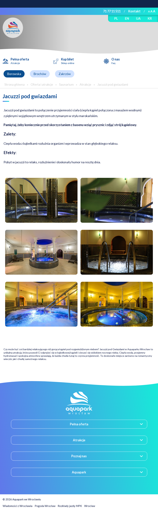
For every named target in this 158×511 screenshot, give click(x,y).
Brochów (39, 74)
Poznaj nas (79, 456)
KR (150, 18)
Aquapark (79, 472)
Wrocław (89, 505)
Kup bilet (67, 61)
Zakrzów (65, 74)
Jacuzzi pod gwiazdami (112, 84)
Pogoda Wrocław (45, 505)
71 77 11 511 (112, 11)
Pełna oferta (20, 61)
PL (116, 18)
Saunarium (66, 84)
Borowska (14, 74)
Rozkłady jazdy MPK (70, 505)
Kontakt (134, 11)
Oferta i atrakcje (42, 84)
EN (127, 18)
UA (138, 18)
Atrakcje (85, 84)
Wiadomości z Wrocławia (17, 505)
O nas (115, 61)
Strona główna (14, 84)
